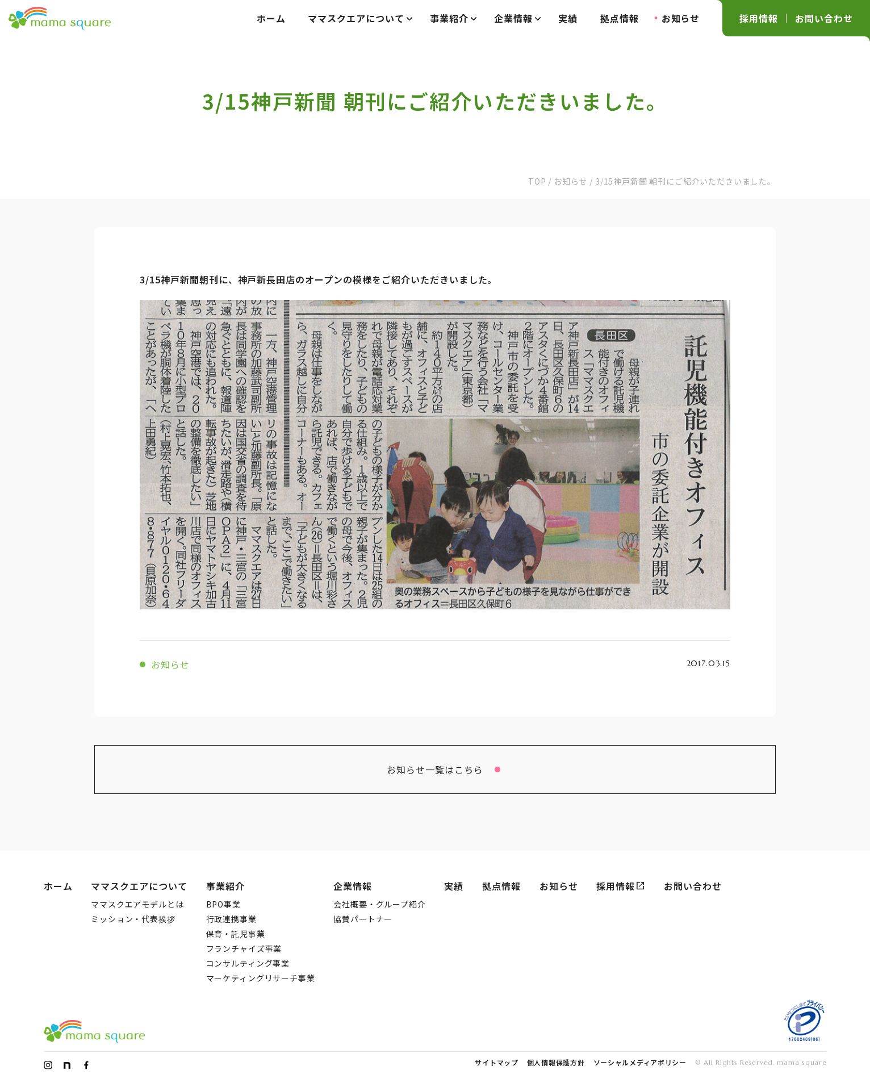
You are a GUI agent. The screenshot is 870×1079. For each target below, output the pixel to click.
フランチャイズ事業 (244, 948)
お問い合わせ (824, 18)
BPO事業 (223, 904)
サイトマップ (496, 1062)
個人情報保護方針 (556, 1062)
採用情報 (758, 18)
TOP (537, 181)
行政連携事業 (231, 919)
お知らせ (681, 18)
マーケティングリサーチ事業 (260, 978)
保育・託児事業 (235, 933)
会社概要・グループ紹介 (379, 904)
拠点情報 (619, 18)
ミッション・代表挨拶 (133, 919)
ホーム (271, 18)
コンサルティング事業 (248, 963)
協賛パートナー (362, 919)
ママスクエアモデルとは (137, 904)
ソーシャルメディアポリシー (640, 1062)
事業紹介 (453, 18)
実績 (568, 18)
